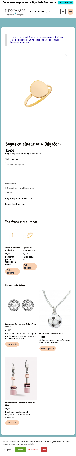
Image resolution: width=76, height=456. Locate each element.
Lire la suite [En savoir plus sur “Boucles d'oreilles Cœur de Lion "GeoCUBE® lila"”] (12, 422)
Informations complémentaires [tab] (19, 188)
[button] (66, 55)
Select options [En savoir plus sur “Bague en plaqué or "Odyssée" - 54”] (27, 266)
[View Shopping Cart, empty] (63, 11)
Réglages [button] (8, 449)
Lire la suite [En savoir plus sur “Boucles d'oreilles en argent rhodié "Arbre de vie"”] (12, 344)
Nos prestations (65, 2)
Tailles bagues (11, 159)
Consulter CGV (33, 449)
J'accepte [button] (20, 450)
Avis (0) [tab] (8, 193)
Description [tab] (10, 183)
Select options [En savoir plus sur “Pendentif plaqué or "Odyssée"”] (10, 271)
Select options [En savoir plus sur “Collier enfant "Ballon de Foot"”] (47, 348)
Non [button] (44, 450)
